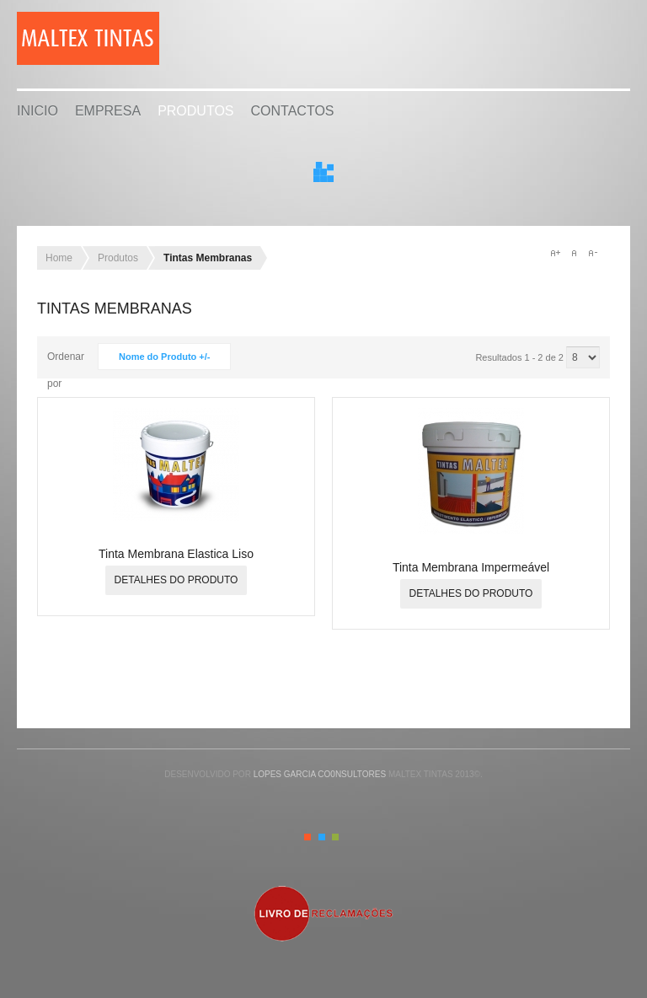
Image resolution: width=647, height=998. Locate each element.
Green (335, 837)
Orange (307, 837)
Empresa (108, 111)
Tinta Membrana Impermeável (471, 567)
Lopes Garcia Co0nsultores (320, 774)
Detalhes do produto (176, 580)
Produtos (195, 111)
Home (58, 258)
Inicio (37, 111)
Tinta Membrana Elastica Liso (176, 554)
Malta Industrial (97, 37)
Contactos (292, 111)
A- (592, 253)
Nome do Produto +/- (164, 356)
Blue (321, 837)
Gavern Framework (323, 974)
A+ (555, 253)
